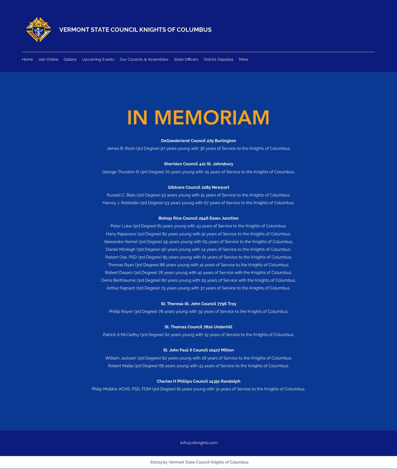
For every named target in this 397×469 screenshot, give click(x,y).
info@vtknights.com (199, 442)
